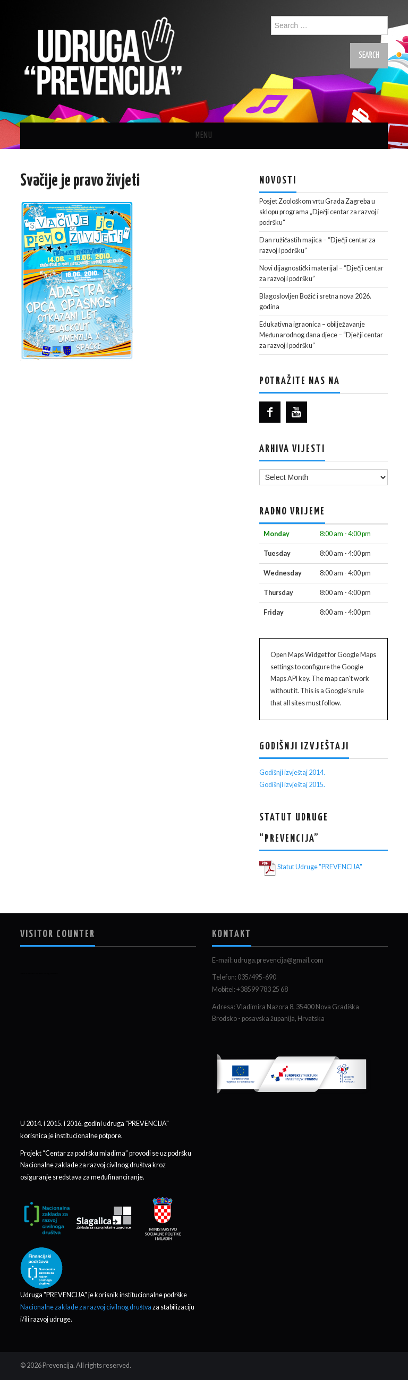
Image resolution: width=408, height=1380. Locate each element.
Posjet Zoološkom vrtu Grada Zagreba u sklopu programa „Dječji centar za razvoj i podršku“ (319, 211)
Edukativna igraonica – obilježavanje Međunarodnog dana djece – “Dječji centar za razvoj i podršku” (321, 335)
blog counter (51, 973)
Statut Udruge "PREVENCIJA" (319, 867)
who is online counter (31, 973)
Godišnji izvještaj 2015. (292, 785)
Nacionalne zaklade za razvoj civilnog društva (86, 1307)
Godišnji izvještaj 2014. (292, 772)
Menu (204, 135)
